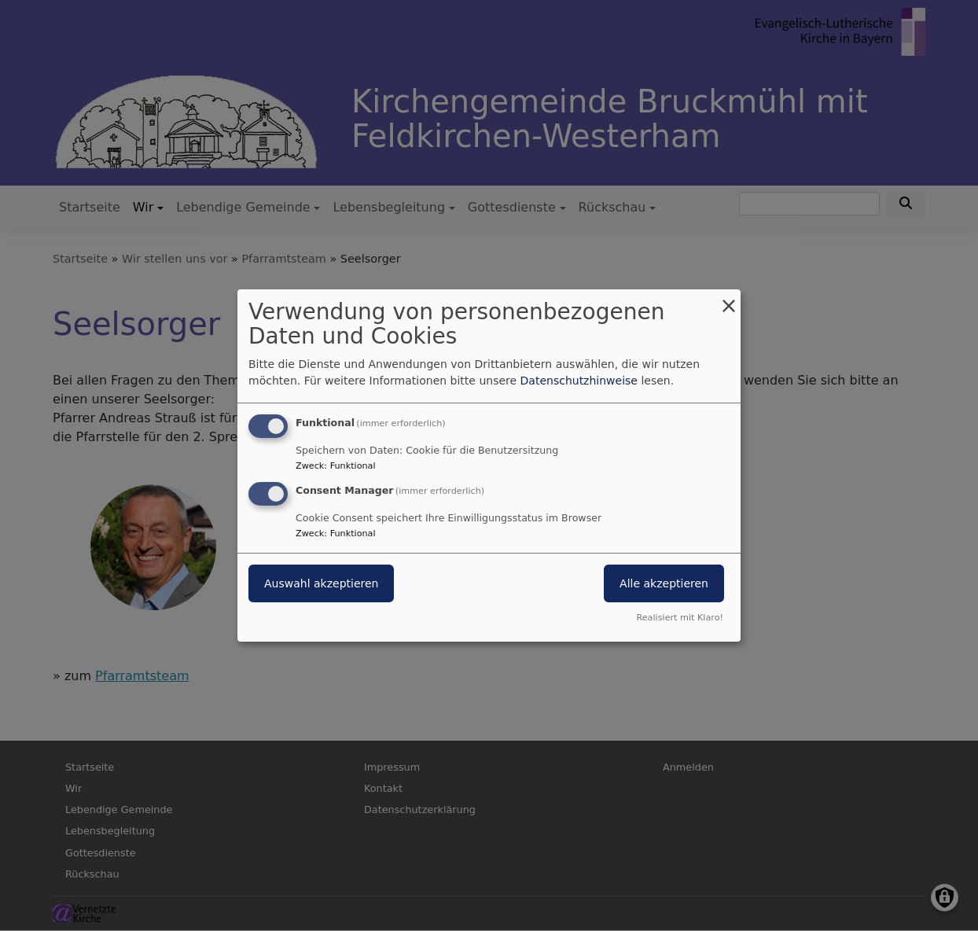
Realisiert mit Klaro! (679, 618)
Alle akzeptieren (664, 583)
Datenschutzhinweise (579, 380)
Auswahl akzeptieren (321, 583)
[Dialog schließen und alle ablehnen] (729, 299)
